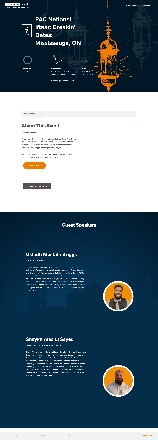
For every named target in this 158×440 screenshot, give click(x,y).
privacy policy (67, 436)
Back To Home (132, 5)
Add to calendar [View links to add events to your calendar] (37, 186)
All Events (147, 5)
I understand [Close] (147, 436)
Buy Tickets (34, 165)
